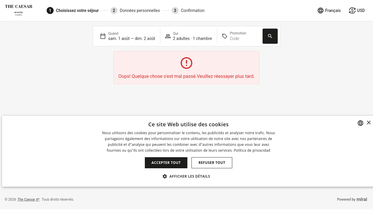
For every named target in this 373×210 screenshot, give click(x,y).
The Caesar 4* (28, 199)
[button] (188, 176)
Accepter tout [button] (166, 162)
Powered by (352, 199)
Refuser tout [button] (211, 162)
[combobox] (360, 123)
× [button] (368, 123)
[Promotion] (244, 39)
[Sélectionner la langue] (329, 10)
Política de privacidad (252, 150)
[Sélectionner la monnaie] (356, 10)
